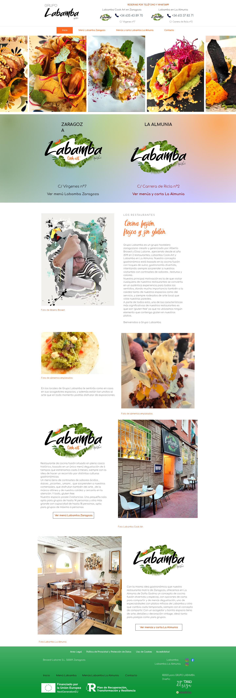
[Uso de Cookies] (143, 652)
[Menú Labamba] (66, 675)
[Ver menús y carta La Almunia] (158, 194)
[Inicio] (46, 675)
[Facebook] (193, 660)
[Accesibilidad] (162, 652)
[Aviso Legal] (76, 652)
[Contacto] (131, 675)
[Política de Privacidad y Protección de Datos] (108, 652)
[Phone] (117, 15)
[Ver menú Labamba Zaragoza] (72, 194)
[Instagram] (187, 660)
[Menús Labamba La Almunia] (100, 675)
